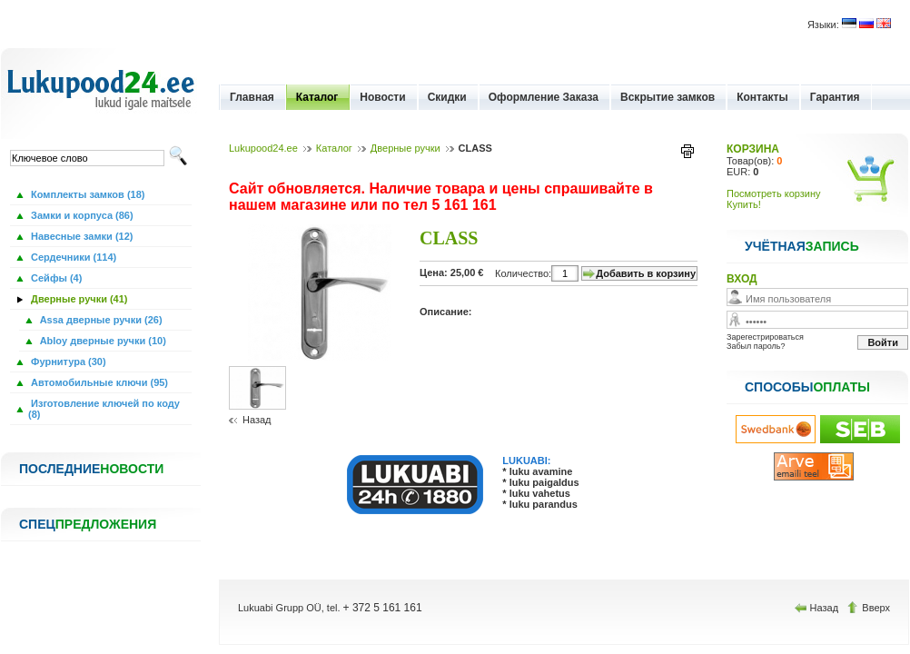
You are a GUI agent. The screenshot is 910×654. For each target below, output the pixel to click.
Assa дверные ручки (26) (100, 319)
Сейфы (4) (55, 277)
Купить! (744, 204)
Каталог (317, 97)
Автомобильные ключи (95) (98, 382)
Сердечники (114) (72, 257)
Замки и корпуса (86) (81, 215)
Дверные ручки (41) (78, 298)
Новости (382, 97)
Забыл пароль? (756, 346)
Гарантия (835, 97)
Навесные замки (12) (81, 236)
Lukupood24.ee (263, 148)
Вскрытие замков (667, 97)
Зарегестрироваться (765, 337)
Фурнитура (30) (67, 361)
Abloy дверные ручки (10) (101, 340)
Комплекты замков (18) (86, 194)
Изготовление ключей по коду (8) (104, 409)
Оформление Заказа (543, 97)
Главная (252, 97)
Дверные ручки (405, 148)
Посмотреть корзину (774, 193)
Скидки (447, 97)
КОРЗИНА (753, 149)
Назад (257, 419)
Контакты (762, 97)
